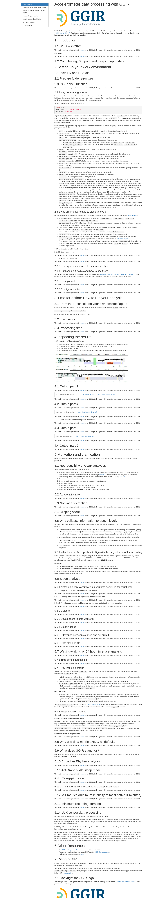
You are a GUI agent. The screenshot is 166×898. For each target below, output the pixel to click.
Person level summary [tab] (65, 387)
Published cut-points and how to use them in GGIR (116, 267)
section (82, 50)
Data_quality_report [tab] (106, 387)
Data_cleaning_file (94, 695)
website (101, 467)
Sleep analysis (132, 210)
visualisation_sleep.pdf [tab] (87, 404)
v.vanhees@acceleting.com (125, 871)
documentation (67, 863)
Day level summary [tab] (86, 387)
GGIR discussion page (102, 842)
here (82, 844)
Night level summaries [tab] (65, 404)
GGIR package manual (69, 840)
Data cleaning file (122, 232)
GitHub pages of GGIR (62, 33)
